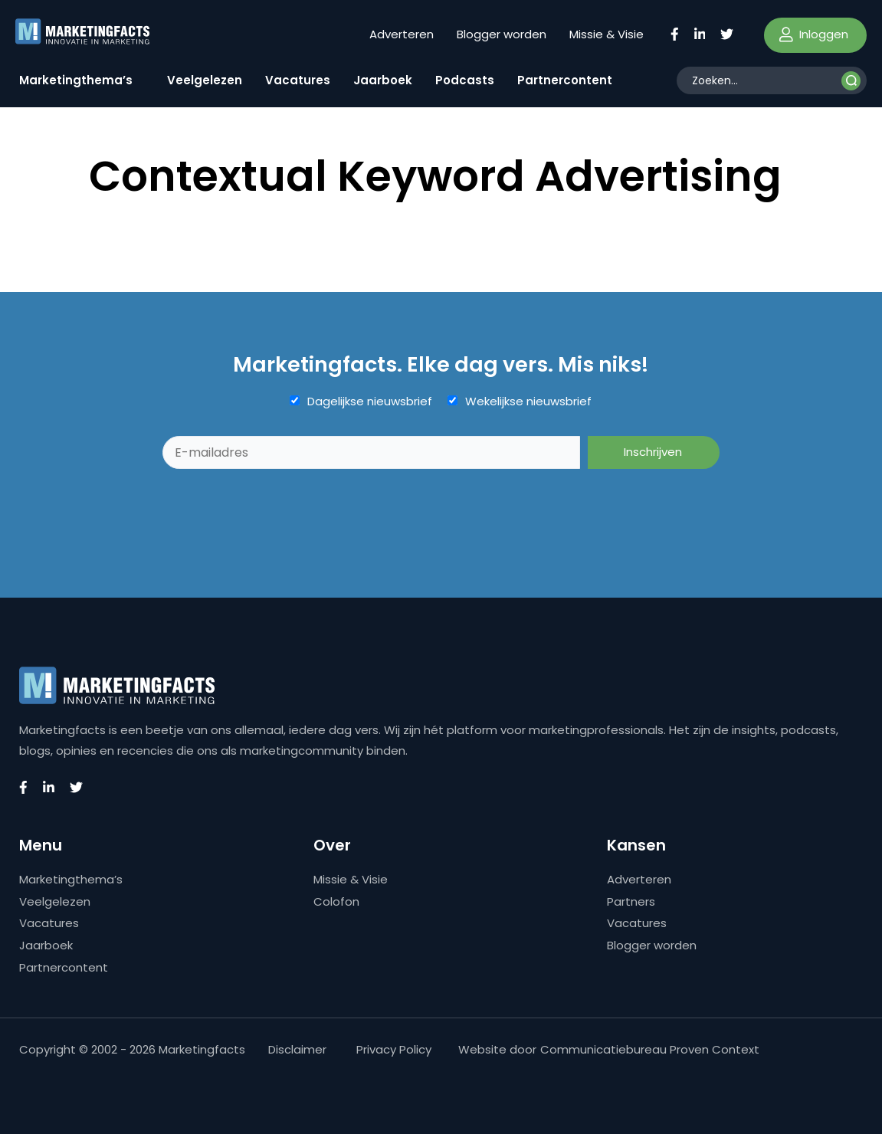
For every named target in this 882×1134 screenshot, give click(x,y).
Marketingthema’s (76, 80)
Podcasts (464, 80)
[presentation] (278, 506)
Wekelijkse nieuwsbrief (528, 401)
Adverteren (401, 34)
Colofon (336, 901)
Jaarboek (382, 80)
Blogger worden (501, 34)
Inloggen (813, 34)
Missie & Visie (606, 34)
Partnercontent (564, 80)
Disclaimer (297, 1049)
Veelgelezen (204, 80)
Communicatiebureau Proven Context (649, 1049)
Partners (631, 901)
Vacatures (297, 80)
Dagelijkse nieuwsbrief (369, 401)
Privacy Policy (393, 1049)
